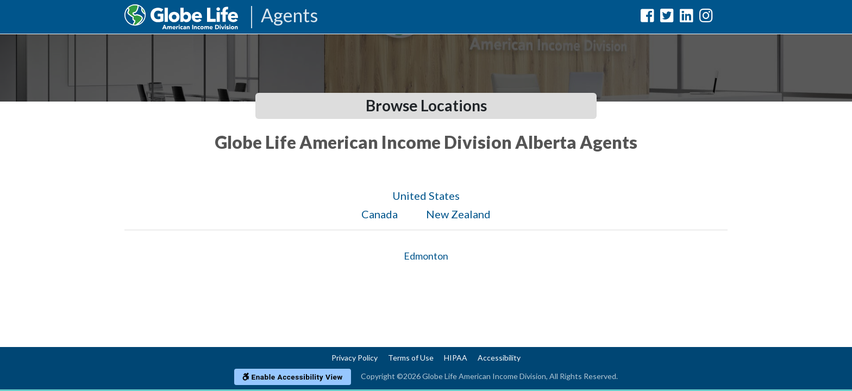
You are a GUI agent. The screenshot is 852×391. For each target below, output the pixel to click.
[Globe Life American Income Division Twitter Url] (667, 17)
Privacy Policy (354, 357)
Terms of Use (411, 357)
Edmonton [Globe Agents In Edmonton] (426, 256)
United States (426, 195)
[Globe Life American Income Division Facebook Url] (647, 17)
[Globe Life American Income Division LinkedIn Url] (687, 17)
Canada (379, 213)
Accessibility (499, 357)
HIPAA (455, 357)
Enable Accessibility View (292, 377)
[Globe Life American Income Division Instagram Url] (706, 17)
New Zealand (458, 213)
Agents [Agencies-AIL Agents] (289, 16)
